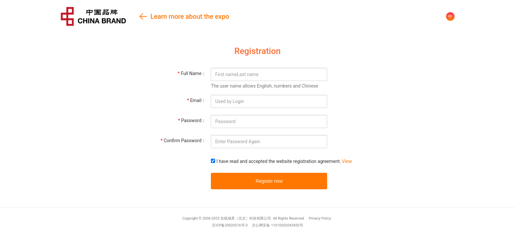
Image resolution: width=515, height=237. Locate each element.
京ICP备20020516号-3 (230, 225)
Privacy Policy (320, 218)
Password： (192, 120)
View (347, 161)
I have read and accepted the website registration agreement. (278, 161)
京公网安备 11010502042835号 (277, 225)
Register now (269, 181)
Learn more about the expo (144, 16)
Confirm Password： (183, 140)
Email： (196, 100)
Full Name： (192, 73)
